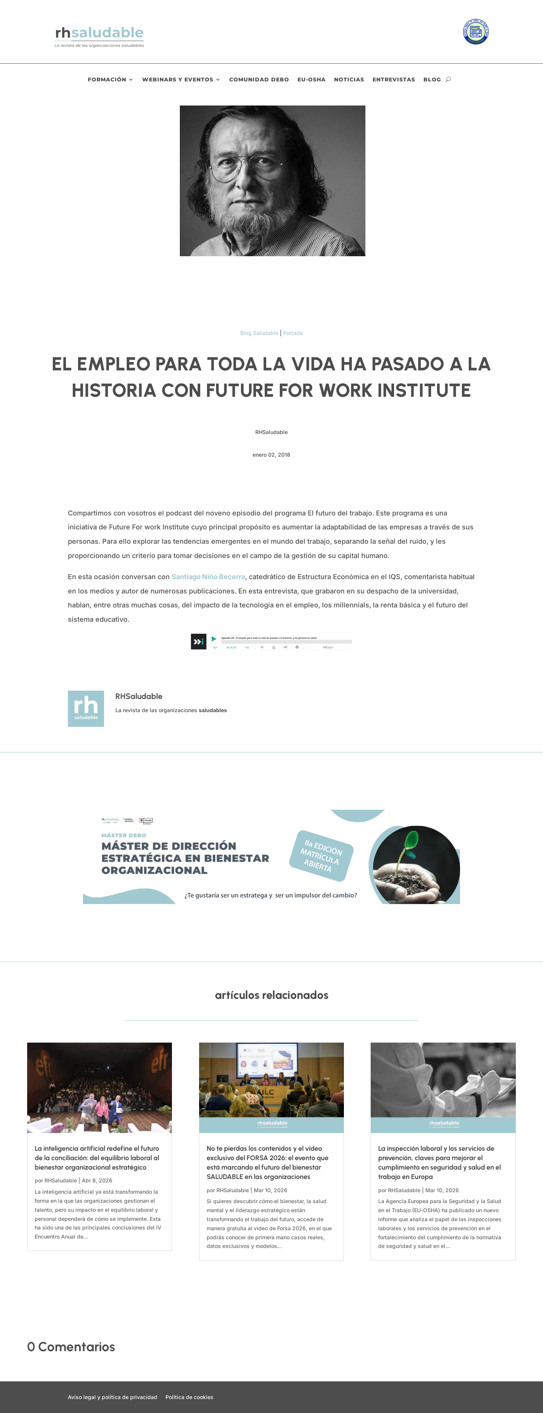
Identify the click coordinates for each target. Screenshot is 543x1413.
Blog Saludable (259, 333)
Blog (432, 80)
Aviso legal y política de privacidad (112, 1397)
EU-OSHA (312, 80)
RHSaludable (60, 1180)
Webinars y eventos (177, 80)
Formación (107, 80)
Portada (293, 333)
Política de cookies (189, 1397)
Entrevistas (394, 80)
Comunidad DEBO (259, 80)
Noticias (349, 80)
